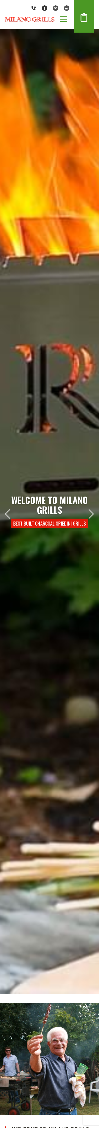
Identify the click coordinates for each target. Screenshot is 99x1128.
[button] (63, 19)
